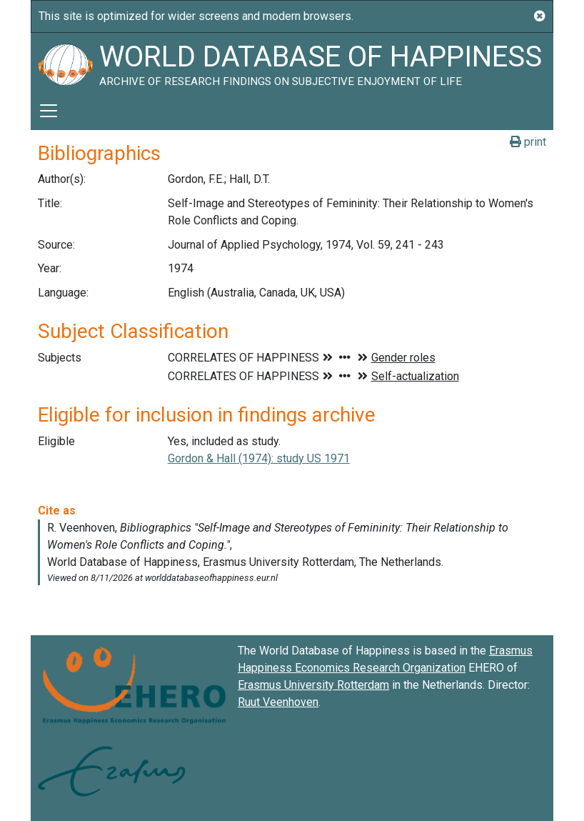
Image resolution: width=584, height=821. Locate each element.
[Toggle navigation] (48, 110)
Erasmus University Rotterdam (313, 685)
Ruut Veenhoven (278, 702)
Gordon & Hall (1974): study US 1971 (259, 458)
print (528, 142)
